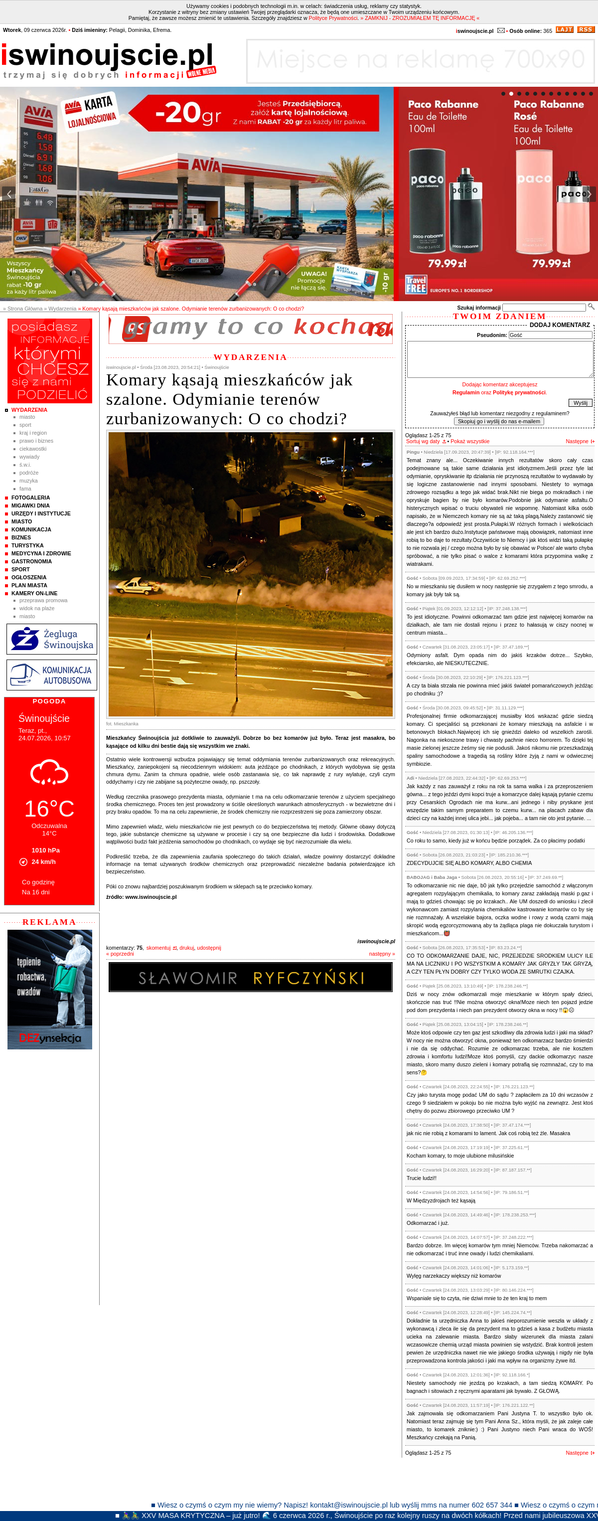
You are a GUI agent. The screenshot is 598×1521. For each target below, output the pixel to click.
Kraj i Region (33, 433)
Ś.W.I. (25, 465)
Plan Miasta (29, 585)
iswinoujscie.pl (376, 941)
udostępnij (209, 948)
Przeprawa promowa (43, 600)
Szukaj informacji (479, 308)
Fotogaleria (30, 498)
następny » (382, 954)
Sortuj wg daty (423, 441)
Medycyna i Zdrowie (41, 553)
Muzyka (28, 481)
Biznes (21, 537)
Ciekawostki (32, 449)
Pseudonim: (492, 335)
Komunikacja (31, 529)
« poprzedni (120, 954)
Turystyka (27, 545)
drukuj (186, 948)
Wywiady (29, 457)
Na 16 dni (36, 892)
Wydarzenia (29, 410)
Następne (577, 441)
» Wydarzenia (60, 309)
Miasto (27, 417)
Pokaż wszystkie (469, 441)
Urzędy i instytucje (41, 513)
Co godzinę (38, 882)
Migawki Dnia (30, 505)
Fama (25, 489)
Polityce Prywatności (333, 18)
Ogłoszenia (28, 577)
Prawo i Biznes (36, 441)
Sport (25, 425)
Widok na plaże (37, 608)
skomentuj (159, 948)
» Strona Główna (22, 309)
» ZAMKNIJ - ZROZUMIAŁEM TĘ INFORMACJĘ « (419, 18)
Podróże (29, 473)
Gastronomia (31, 561)
